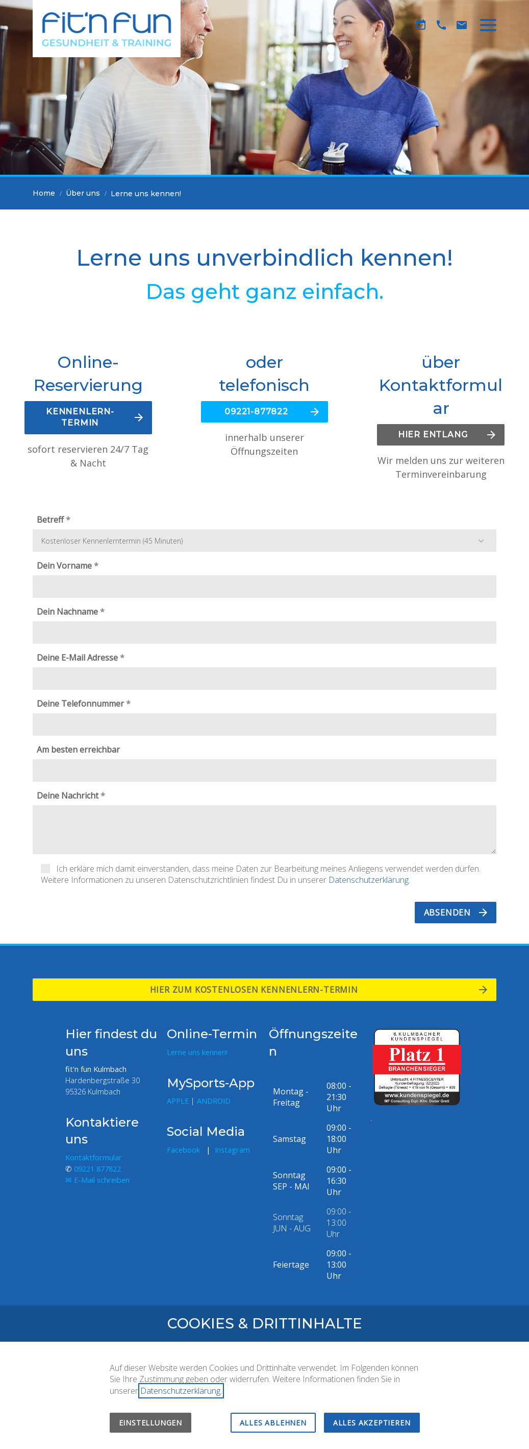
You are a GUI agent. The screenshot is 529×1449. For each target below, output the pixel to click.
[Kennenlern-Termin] (421, 25)
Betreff (50, 519)
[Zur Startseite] (107, 28)
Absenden (447, 912)
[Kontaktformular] (462, 25)
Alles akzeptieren (372, 1423)
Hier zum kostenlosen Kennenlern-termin (256, 989)
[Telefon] (441, 25)
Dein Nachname (67, 611)
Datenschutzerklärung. (369, 879)
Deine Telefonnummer (80, 703)
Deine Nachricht (67, 795)
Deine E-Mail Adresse (77, 657)
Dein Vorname (64, 565)
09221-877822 (256, 411)
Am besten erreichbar (78, 749)
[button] (488, 25)
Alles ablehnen (273, 1423)
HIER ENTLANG (433, 434)
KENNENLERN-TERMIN (80, 417)
